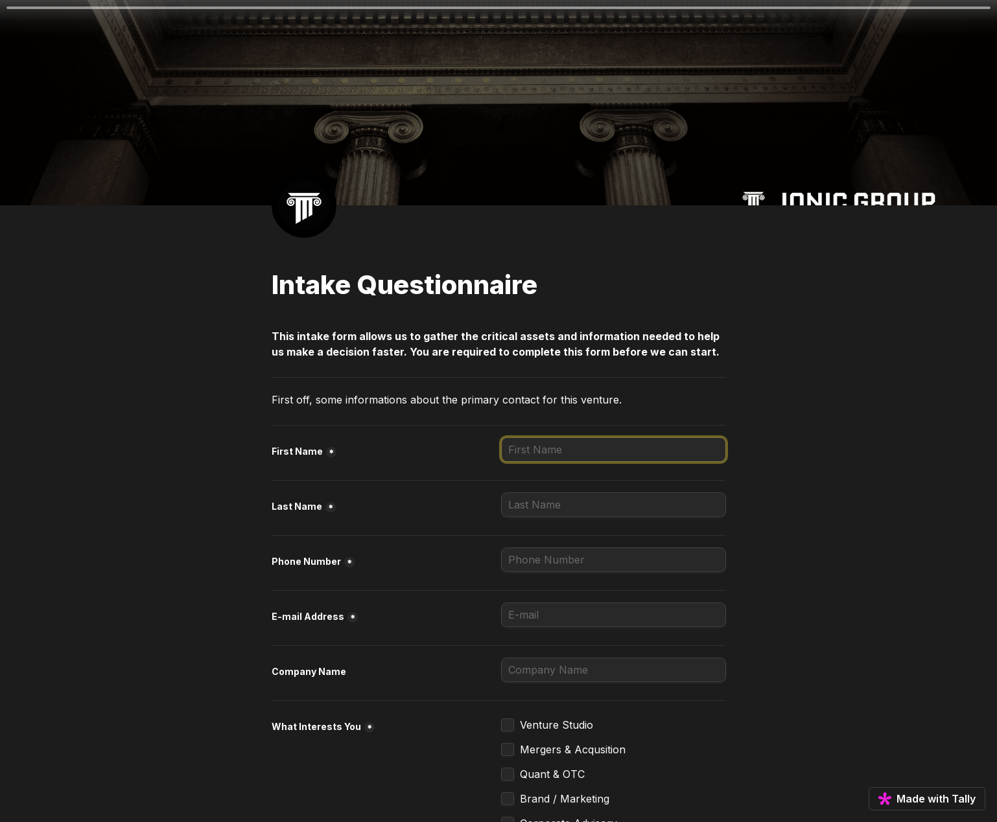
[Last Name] (613, 504)
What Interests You (316, 726)
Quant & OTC (552, 774)
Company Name (309, 671)
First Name (297, 451)
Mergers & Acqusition (573, 749)
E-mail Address (308, 616)
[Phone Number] (613, 559)
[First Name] (613, 449)
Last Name (297, 506)
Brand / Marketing (564, 799)
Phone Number (306, 561)
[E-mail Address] (613, 614)
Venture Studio (556, 725)
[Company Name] (613, 669)
